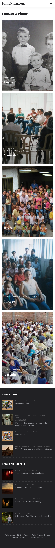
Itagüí (8, 228)
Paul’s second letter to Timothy (28, 501)
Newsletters (19, 401)
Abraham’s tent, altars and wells (28, 487)
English (18, 470)
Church (33, 415)
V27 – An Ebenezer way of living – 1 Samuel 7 (33, 450)
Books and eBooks (22, 415)
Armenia (10, 374)
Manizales (11, 155)
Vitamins (31, 446)
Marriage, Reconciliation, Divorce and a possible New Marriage (31, 424)
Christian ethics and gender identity (30, 473)
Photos (6, 77)
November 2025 (22, 403)
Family (8, 82)
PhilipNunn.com (13, 3)
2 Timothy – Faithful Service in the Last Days (34, 516)
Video (23, 470)
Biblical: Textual (21, 446)
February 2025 (21, 434)
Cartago (9, 301)
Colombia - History (11, 150)
